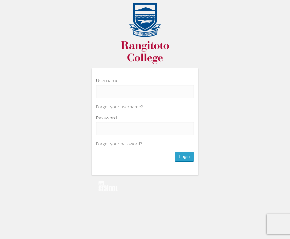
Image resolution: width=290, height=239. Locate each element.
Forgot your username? (119, 107)
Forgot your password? (119, 144)
